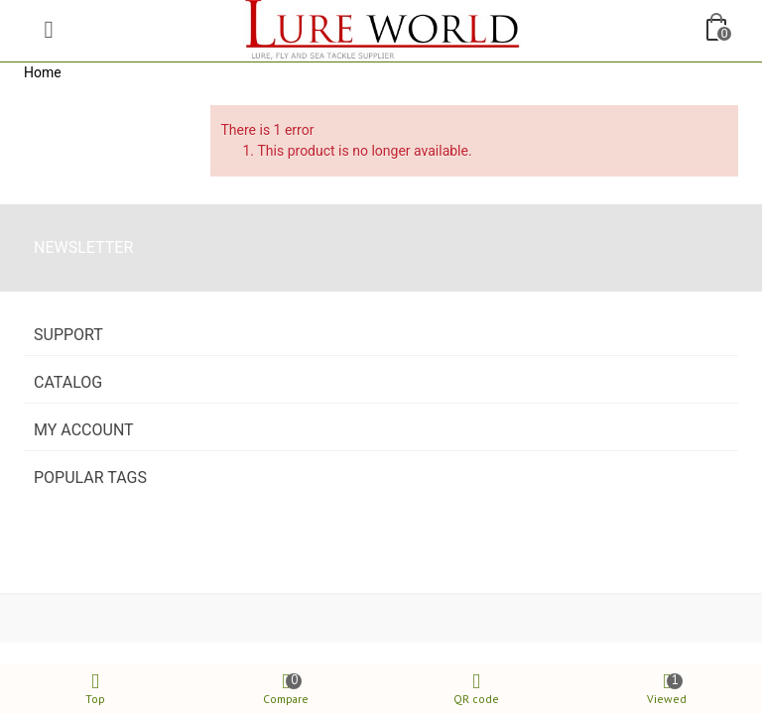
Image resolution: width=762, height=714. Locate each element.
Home (43, 72)
